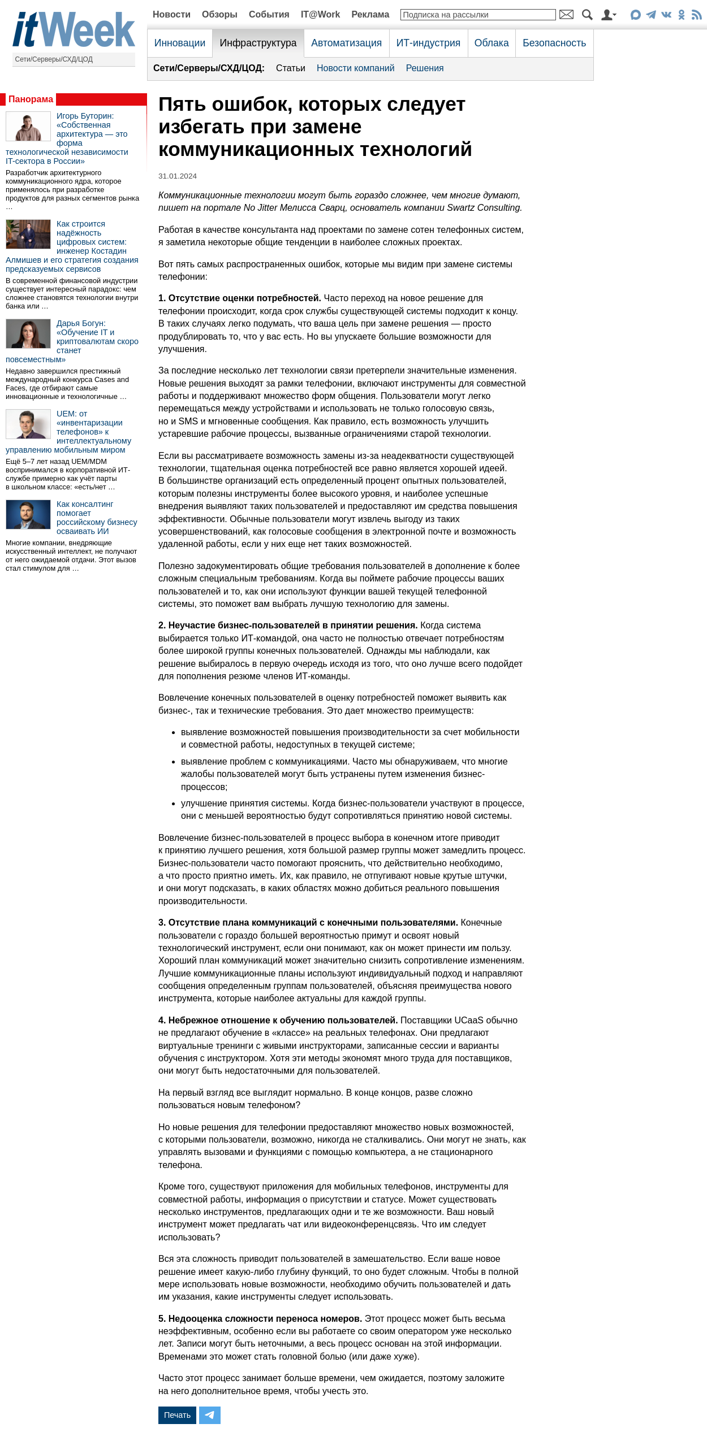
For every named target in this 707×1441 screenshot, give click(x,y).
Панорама (30, 99)
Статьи (290, 68)
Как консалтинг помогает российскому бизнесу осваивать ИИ (97, 518)
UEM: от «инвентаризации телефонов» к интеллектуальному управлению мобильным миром (68, 431)
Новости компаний (356, 68)
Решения (425, 68)
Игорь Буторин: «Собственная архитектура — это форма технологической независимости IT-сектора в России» (67, 138)
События (269, 14)
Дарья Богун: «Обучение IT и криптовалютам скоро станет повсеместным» (72, 341)
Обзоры (220, 14)
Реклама (370, 14)
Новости (172, 14)
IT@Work (320, 14)
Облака (492, 43)
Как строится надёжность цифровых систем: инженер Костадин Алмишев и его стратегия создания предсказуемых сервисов (72, 246)
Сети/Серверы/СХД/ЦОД (54, 59)
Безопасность (554, 43)
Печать (177, 1415)
